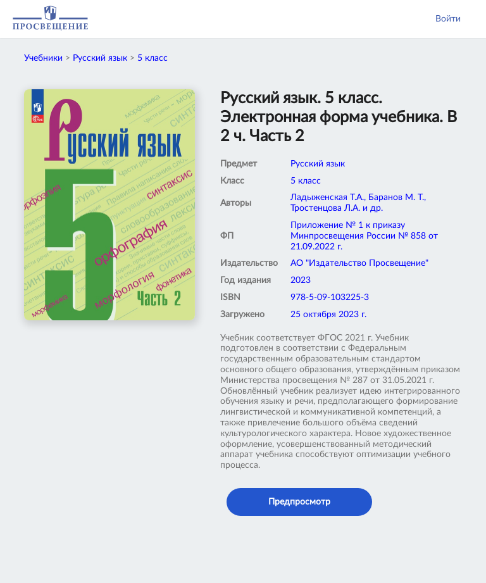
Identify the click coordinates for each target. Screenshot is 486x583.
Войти (448, 19)
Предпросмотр (299, 502)
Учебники (43, 58)
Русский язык (100, 58)
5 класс (152, 58)
